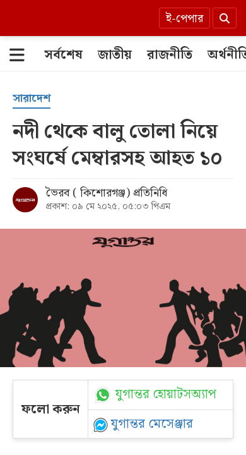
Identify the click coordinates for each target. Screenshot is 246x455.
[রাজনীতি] (170, 55)
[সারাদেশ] (31, 99)
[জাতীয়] (114, 55)
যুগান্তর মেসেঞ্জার (152, 424)
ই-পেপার (184, 18)
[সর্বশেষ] (63, 55)
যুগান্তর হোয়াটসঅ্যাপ (165, 395)
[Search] (225, 18)
